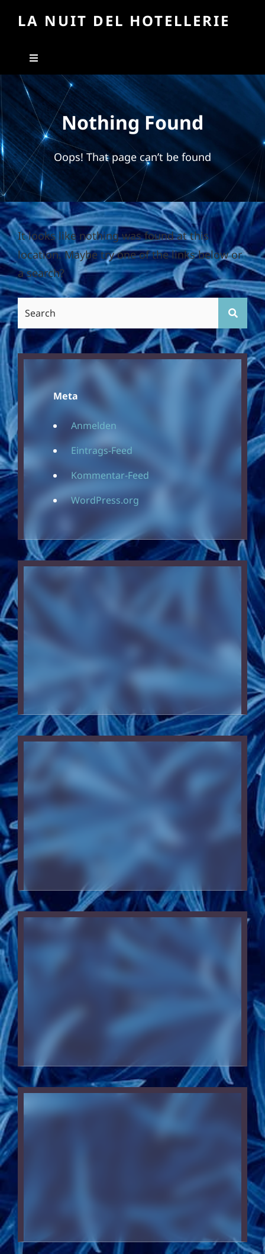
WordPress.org (105, 500)
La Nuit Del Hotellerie (124, 20)
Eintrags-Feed (101, 450)
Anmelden (94, 425)
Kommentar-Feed (110, 475)
